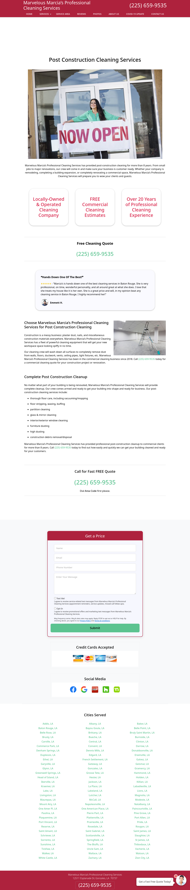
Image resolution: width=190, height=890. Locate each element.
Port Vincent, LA (48, 795)
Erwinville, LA (142, 728)
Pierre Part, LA (95, 786)
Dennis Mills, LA (95, 723)
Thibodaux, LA (142, 817)
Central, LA (95, 714)
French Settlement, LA (95, 732)
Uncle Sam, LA (95, 822)
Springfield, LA (95, 813)
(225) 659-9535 (148, 5)
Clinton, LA (142, 714)
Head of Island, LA (47, 750)
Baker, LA (142, 696)
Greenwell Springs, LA (47, 746)
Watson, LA (142, 826)
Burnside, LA (142, 710)
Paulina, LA (47, 786)
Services (46, 15)
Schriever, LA (48, 808)
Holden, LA (142, 750)
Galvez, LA (142, 732)
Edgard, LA (95, 728)
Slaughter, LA (142, 808)
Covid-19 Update (135, 14)
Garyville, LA (48, 737)
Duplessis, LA (47, 728)
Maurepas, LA (48, 772)
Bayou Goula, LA (95, 701)
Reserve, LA (47, 799)
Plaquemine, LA (48, 790)
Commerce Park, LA (48, 719)
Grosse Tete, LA (95, 746)
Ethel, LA (48, 732)
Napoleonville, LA (95, 777)
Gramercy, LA (142, 741)
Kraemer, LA (48, 759)
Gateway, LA (95, 737)
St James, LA (142, 813)
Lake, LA (48, 763)
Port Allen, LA (142, 790)
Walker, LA (48, 826)
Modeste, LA (142, 772)
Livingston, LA (48, 768)
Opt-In (60, 581)
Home (29, 14)
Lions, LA (142, 763)
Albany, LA (95, 696)
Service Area (63, 14)
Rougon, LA (142, 799)
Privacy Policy (85, 594)
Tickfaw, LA (47, 822)
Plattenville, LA (95, 790)
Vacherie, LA (142, 822)
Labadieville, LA (142, 759)
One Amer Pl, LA (48, 781)
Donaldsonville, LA (142, 723)
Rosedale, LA (95, 799)
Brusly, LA (47, 710)
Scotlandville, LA (95, 808)
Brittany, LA (94, 705)
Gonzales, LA (95, 741)
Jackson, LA (95, 754)
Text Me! (61, 571)
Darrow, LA (142, 719)
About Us (114, 14)
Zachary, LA (95, 830)
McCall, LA (95, 772)
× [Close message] (172, 878)
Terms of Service (117, 884)
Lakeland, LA (95, 763)
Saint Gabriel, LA (95, 804)
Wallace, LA (95, 826)
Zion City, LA (142, 830)
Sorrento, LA (48, 813)
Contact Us (157, 14)
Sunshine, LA (48, 817)
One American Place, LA (95, 781)
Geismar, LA (142, 737)
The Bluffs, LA (95, 817)
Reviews (81, 14)
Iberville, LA (48, 754)
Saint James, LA (142, 804)
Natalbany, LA (142, 777)
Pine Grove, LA (142, 786)
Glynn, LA (47, 741)
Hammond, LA (142, 746)
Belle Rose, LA (48, 705)
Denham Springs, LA (47, 723)
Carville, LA (47, 714)
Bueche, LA (95, 710)
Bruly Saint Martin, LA (142, 705)
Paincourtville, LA (142, 781)
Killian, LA (142, 754)
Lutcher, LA (95, 768)
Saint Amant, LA (48, 804)
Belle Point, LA (142, 701)
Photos (97, 14)
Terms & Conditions (102, 594)
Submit (95, 601)
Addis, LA (48, 696)
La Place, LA (95, 759)
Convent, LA (95, 719)
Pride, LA (142, 795)
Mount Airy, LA (48, 777)
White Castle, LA (48, 830)
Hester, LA (95, 750)
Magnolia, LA (142, 768)
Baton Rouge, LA (47, 701)
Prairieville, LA (95, 795)
